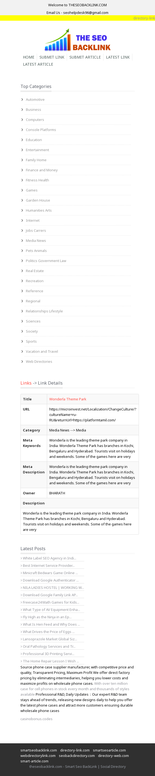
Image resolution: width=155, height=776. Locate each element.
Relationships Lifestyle (44, 311)
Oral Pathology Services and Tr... (48, 646)
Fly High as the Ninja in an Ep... (46, 616)
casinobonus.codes (36, 718)
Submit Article (85, 57)
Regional (33, 301)
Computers (35, 119)
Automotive (35, 99)
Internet (32, 220)
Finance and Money (42, 170)
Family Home (36, 159)
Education (34, 139)
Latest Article (38, 64)
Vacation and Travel (42, 351)
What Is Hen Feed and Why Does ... (50, 624)
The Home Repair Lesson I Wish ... (50, 661)
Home (28, 57)
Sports (31, 341)
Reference (34, 290)
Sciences (33, 321)
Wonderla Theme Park (67, 399)
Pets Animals (36, 250)
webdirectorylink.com (38, 755)
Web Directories (39, 361)
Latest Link (118, 57)
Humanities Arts (39, 210)
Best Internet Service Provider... (48, 565)
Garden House (38, 200)
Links (26, 383)
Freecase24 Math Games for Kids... (50, 602)
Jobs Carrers (36, 230)
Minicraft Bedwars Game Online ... (49, 572)
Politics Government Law (46, 260)
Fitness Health (37, 180)
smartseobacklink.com (38, 750)
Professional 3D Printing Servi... (47, 653)
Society (32, 331)
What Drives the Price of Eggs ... (48, 631)
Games (32, 190)
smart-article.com (34, 761)
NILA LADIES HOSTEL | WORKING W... (52, 587)
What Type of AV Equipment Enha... (50, 609)
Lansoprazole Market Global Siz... (49, 639)
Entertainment (37, 149)
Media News (36, 240)
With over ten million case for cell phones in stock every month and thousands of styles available (74, 689)
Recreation (35, 280)
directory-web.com (113, 755)
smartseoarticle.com (109, 750)
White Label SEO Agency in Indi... (48, 558)
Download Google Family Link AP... (49, 594)
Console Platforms (41, 129)
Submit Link (51, 57)
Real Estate (35, 270)
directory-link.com (75, 750)
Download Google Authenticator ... (50, 580)
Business (33, 109)
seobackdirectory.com (77, 755)
